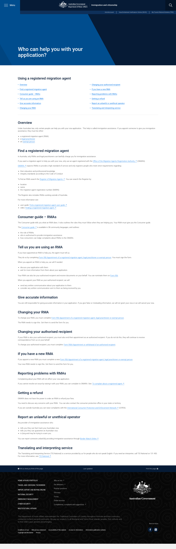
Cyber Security (24, 504)
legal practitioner (28, 139)
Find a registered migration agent (33, 89)
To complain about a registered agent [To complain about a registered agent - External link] (107, 384)
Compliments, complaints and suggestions (69, 504)
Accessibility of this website (57, 530)
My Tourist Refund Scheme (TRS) (163, 12)
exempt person (29, 142)
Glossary (57, 492)
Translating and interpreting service (106, 108)
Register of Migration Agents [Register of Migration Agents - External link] (51, 179)
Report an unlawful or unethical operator (108, 103)
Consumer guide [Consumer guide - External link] (28, 227)
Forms (56, 496)
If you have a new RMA (101, 89)
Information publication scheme (96, 530)
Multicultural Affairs (27, 508)
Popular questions (60, 488)
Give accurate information (30, 103)
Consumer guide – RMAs (30, 94)
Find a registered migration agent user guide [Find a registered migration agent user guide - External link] (47, 205)
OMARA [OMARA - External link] (21, 166)
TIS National (44, 456)
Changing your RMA (28, 108)
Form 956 (114, 275)
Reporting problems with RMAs (104, 94)
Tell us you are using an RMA (31, 99)
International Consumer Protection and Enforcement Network (91, 408)
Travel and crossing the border (31, 485)
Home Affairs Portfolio (28, 480)
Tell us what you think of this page (31, 469)
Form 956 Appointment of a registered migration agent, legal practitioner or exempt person (75, 257)
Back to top (153, 523)
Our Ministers (59, 484)
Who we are (58, 480)
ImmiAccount (109, 12)
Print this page (152, 469)
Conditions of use (23, 530)
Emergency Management (28, 499)
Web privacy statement (39, 530)
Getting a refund (98, 99)
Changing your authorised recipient (106, 85)
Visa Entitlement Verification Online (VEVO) (133, 12)
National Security (25, 494)
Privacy (38, 533)
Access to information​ (76, 530)
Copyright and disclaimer (25, 533)
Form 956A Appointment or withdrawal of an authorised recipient (89, 345)
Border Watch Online (88, 439)
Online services (59, 500)
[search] (170, 5)
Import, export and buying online (32, 490)
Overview (23, 85)
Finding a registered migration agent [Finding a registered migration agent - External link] (39, 208)
